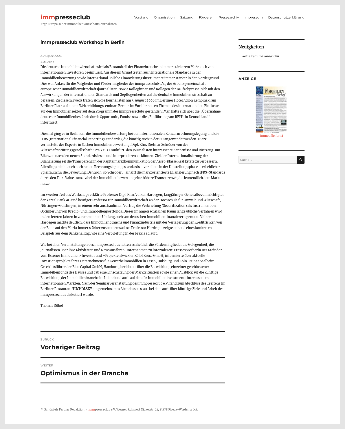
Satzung (186, 17)
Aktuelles (47, 62)
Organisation (164, 17)
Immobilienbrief (271, 112)
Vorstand (141, 17)
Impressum (253, 17)
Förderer (206, 17)
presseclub (65, 17)
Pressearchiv (229, 17)
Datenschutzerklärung (286, 17)
